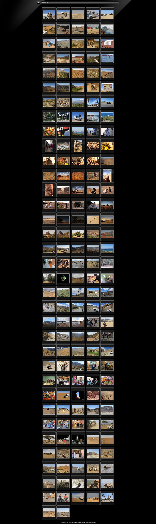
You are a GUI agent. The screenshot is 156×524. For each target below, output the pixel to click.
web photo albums (76, 522)
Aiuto (95, 522)
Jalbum (83, 522)
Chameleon (88, 522)
